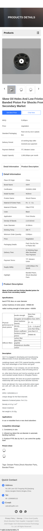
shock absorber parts (28, 465)
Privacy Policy (10, 518)
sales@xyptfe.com (11, 506)
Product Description (30, 167)
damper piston (13, 465)
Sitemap (19, 518)
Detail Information (11, 167)
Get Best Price (12, 113)
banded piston (8, 467)
